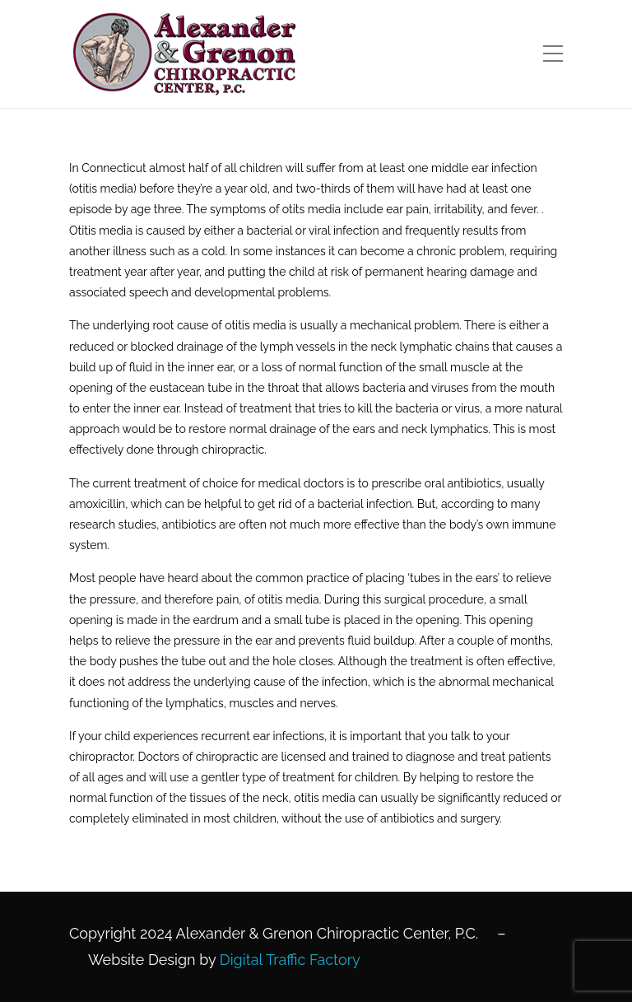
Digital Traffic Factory (290, 959)
